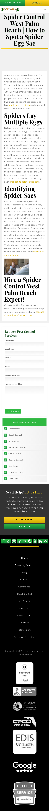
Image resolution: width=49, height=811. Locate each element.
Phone (8, 358)
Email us (37, 3)
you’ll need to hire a (19, 105)
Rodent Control (15, 460)
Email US (24, 526)
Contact (24, 579)
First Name (10, 340)
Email (7, 366)
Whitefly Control (15, 472)
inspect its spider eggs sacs (24, 182)
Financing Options (24, 565)
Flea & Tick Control (17, 447)
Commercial (14, 429)
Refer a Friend (25, 630)
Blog (24, 572)
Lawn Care (13, 478)
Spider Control (15, 453)
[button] (45, 9)
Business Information (24, 637)
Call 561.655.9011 (12, 3)
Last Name (9, 349)
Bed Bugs (13, 466)
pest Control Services (24, 422)
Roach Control (15, 435)
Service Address (12, 375)
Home (24, 558)
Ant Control (13, 441)
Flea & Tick (24, 608)
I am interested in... (13, 384)
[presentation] (19, 401)
